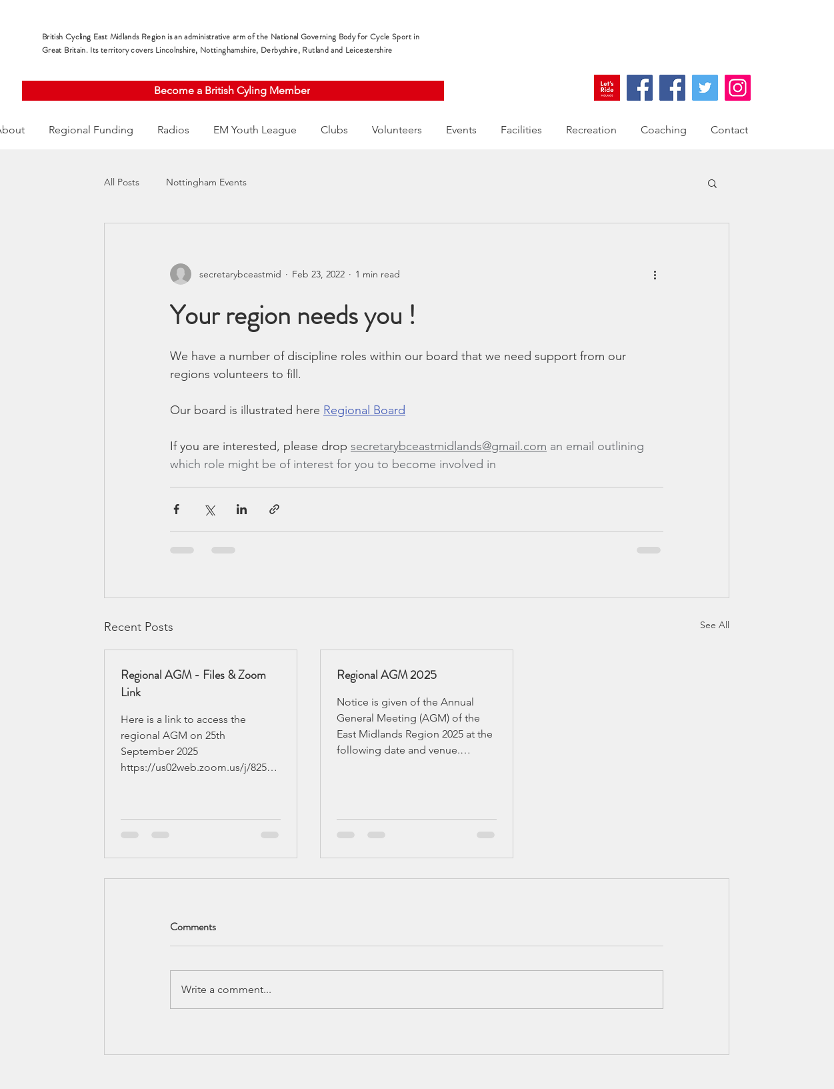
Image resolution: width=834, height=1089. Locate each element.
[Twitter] (705, 88)
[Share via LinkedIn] (241, 509)
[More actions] (655, 274)
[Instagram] (738, 88)
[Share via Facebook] (176, 509)
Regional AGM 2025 (387, 675)
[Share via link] (274, 509)
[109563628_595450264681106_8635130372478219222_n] (607, 88)
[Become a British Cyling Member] (233, 91)
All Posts (121, 182)
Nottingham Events (206, 182)
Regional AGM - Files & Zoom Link (193, 683)
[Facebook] (640, 88)
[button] (712, 182)
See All (714, 625)
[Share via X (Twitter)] (209, 509)
